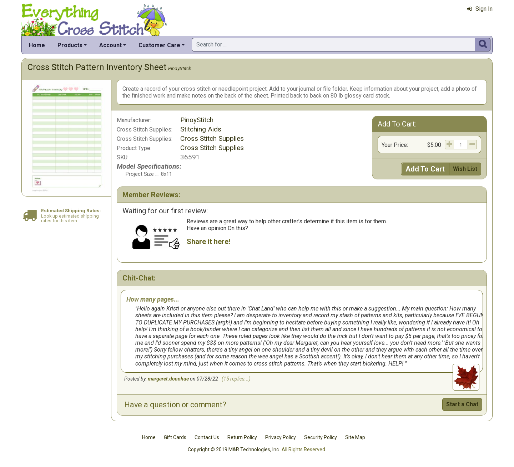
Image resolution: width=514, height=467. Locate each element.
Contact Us (207, 437)
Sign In (480, 8)
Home (37, 45)
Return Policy (242, 437)
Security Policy (320, 437)
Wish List (465, 168)
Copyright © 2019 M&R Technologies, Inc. (234, 449)
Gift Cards (175, 437)
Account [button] (110, 45)
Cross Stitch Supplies (212, 138)
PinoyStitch (179, 68)
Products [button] (69, 45)
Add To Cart (425, 169)
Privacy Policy (280, 437)
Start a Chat (462, 404)
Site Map (355, 437)
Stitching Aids (200, 129)
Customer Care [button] (159, 45)
